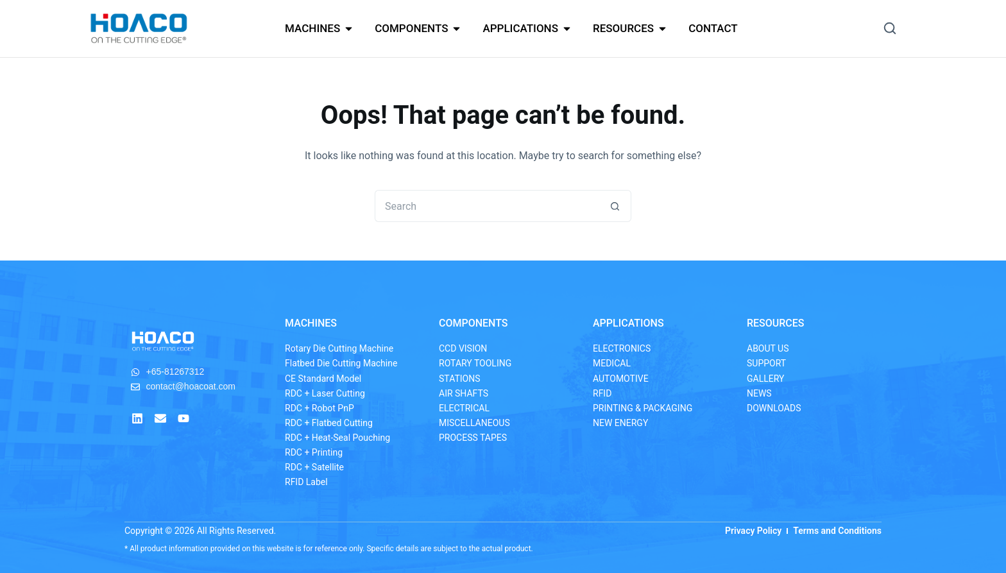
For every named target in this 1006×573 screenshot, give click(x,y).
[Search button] (615, 206)
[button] (889, 28)
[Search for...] (487, 206)
